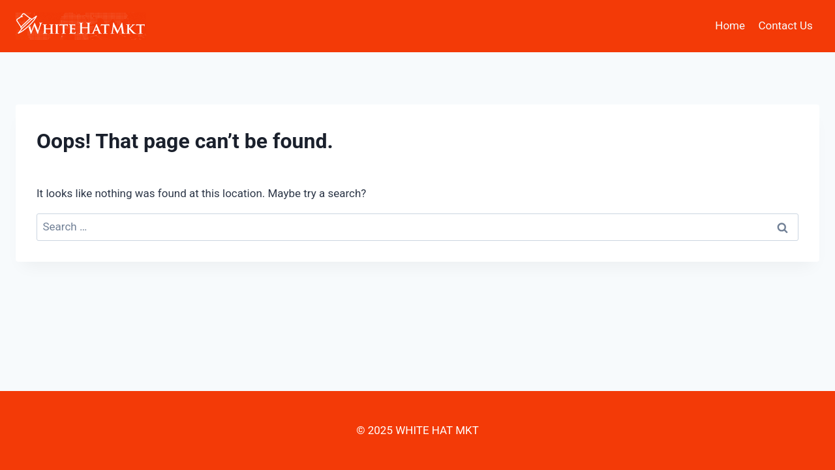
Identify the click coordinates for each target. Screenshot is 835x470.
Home (730, 25)
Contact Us (785, 25)
